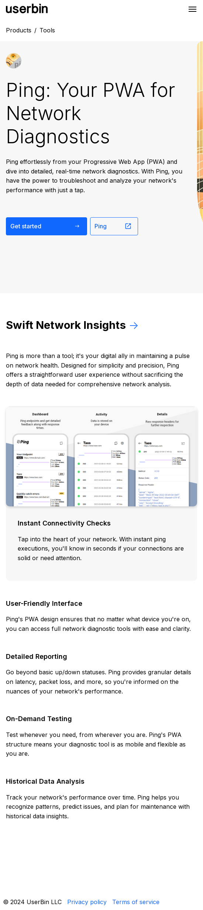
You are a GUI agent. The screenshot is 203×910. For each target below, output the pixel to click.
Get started (45, 226)
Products (18, 30)
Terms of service (135, 902)
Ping (113, 226)
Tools (47, 30)
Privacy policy (87, 902)
